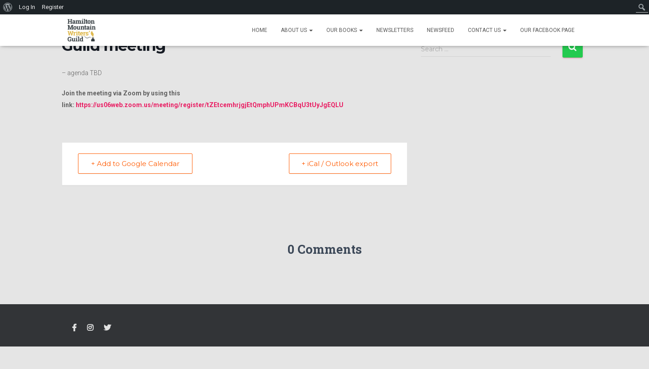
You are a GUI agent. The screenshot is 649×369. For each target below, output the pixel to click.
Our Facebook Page (547, 30)
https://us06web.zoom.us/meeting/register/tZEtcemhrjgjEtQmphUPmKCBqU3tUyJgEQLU (209, 104)
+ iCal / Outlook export (340, 163)
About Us (297, 30)
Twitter (107, 328)
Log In (27, 7)
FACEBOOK (74, 328)
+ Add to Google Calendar (135, 163)
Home (259, 30)
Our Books (344, 30)
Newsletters (394, 30)
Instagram (90, 328)
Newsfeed (440, 30)
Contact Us (487, 30)
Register (53, 7)
